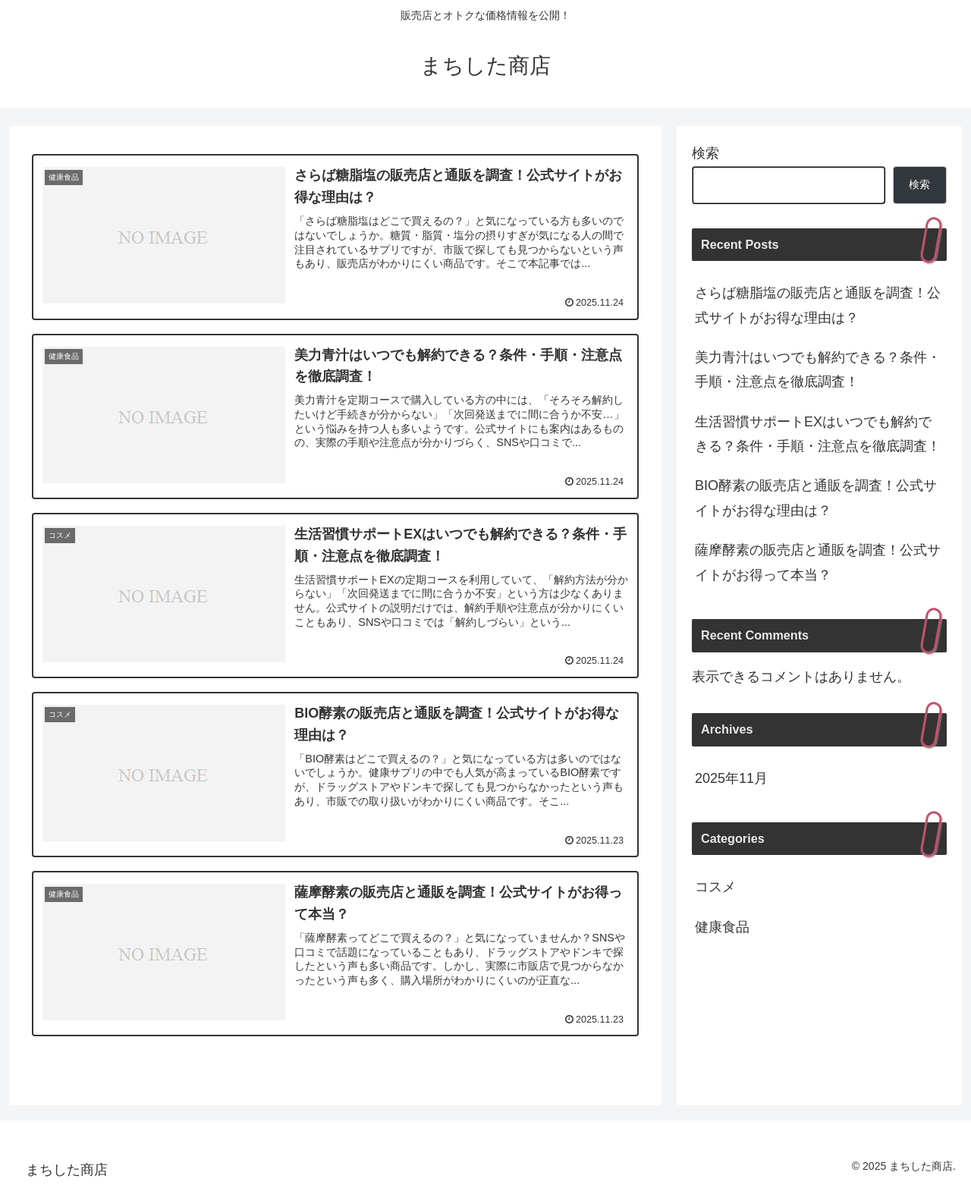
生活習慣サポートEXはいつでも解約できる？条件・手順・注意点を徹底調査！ (818, 434)
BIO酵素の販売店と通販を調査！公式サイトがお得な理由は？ (816, 497)
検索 (705, 153)
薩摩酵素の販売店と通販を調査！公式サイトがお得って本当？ (818, 562)
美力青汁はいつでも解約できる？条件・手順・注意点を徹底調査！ (818, 369)
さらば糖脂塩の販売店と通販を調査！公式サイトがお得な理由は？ (818, 305)
